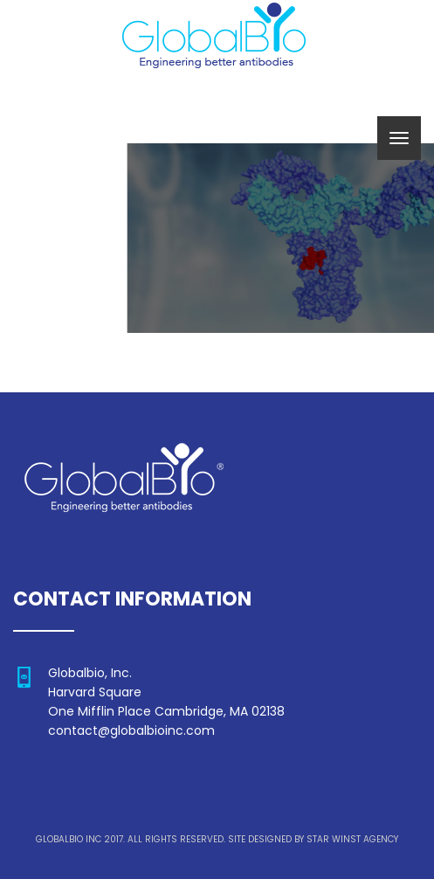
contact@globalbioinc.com (131, 730)
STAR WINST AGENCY (352, 839)
